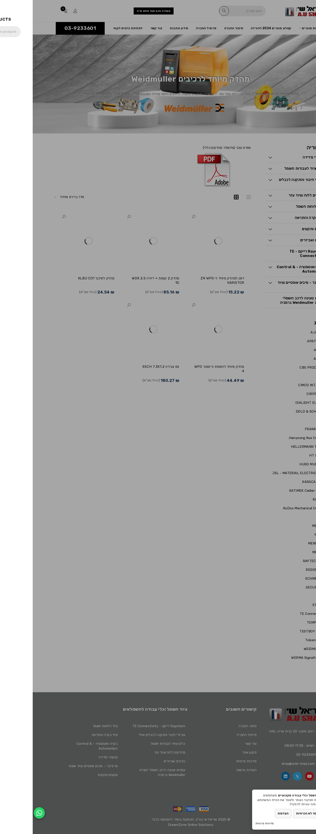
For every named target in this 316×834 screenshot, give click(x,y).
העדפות (250, 813)
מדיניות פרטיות (232, 823)
